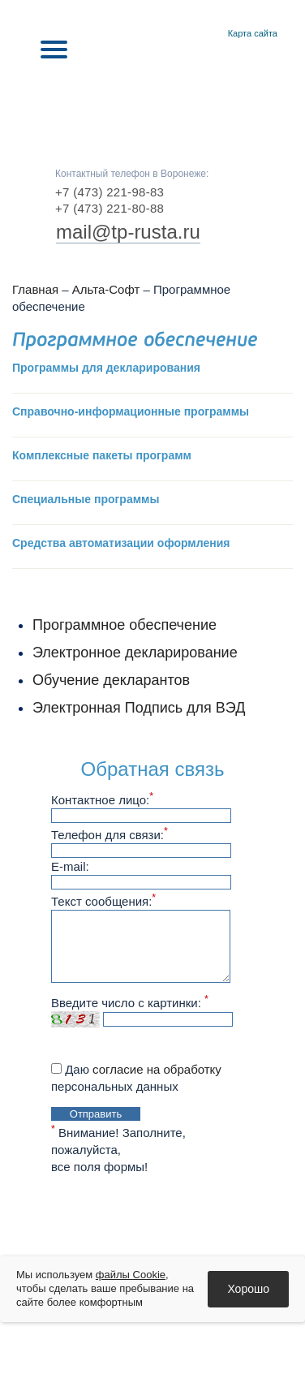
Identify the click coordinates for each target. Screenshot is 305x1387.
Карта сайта (252, 33)
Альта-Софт (106, 289)
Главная (191, 34)
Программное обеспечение (124, 625)
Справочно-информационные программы (130, 411)
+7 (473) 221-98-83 (109, 192)
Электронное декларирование (135, 652)
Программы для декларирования (106, 367)
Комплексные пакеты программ (101, 455)
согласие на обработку (156, 1069)
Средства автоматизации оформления (121, 542)
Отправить (96, 1114)
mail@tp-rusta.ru (128, 232)
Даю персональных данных (136, 1077)
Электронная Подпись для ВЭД (138, 708)
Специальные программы (85, 499)
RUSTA (152, 99)
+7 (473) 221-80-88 (109, 208)
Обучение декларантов (111, 680)
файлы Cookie (130, 1275)
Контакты (210, 34)
